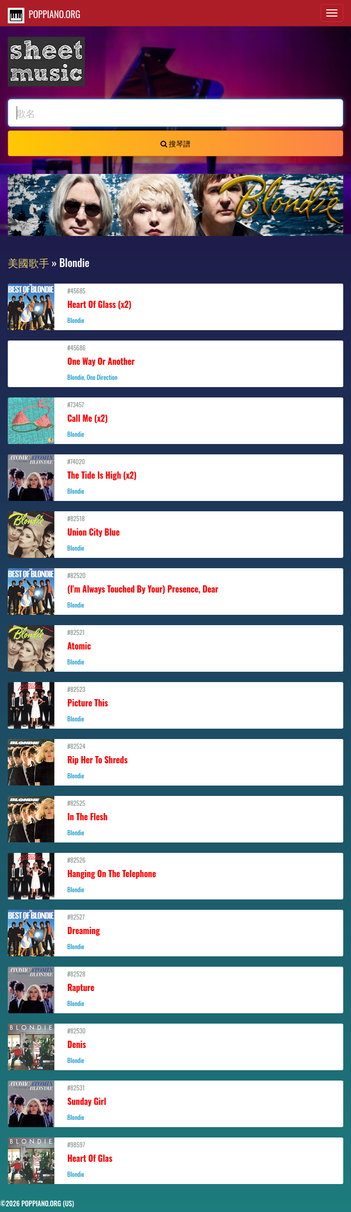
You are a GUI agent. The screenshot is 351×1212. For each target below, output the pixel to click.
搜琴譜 (175, 143)
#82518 (175, 533)
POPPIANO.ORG (44, 15)
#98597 (175, 1159)
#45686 (175, 362)
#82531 (175, 1102)
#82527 (175, 931)
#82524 (175, 761)
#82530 (175, 1045)
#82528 (175, 988)
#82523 (175, 704)
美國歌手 (28, 262)
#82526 (175, 874)
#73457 (175, 419)
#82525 (175, 818)
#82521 (175, 647)
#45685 (175, 305)
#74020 (175, 476)
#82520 (175, 590)
